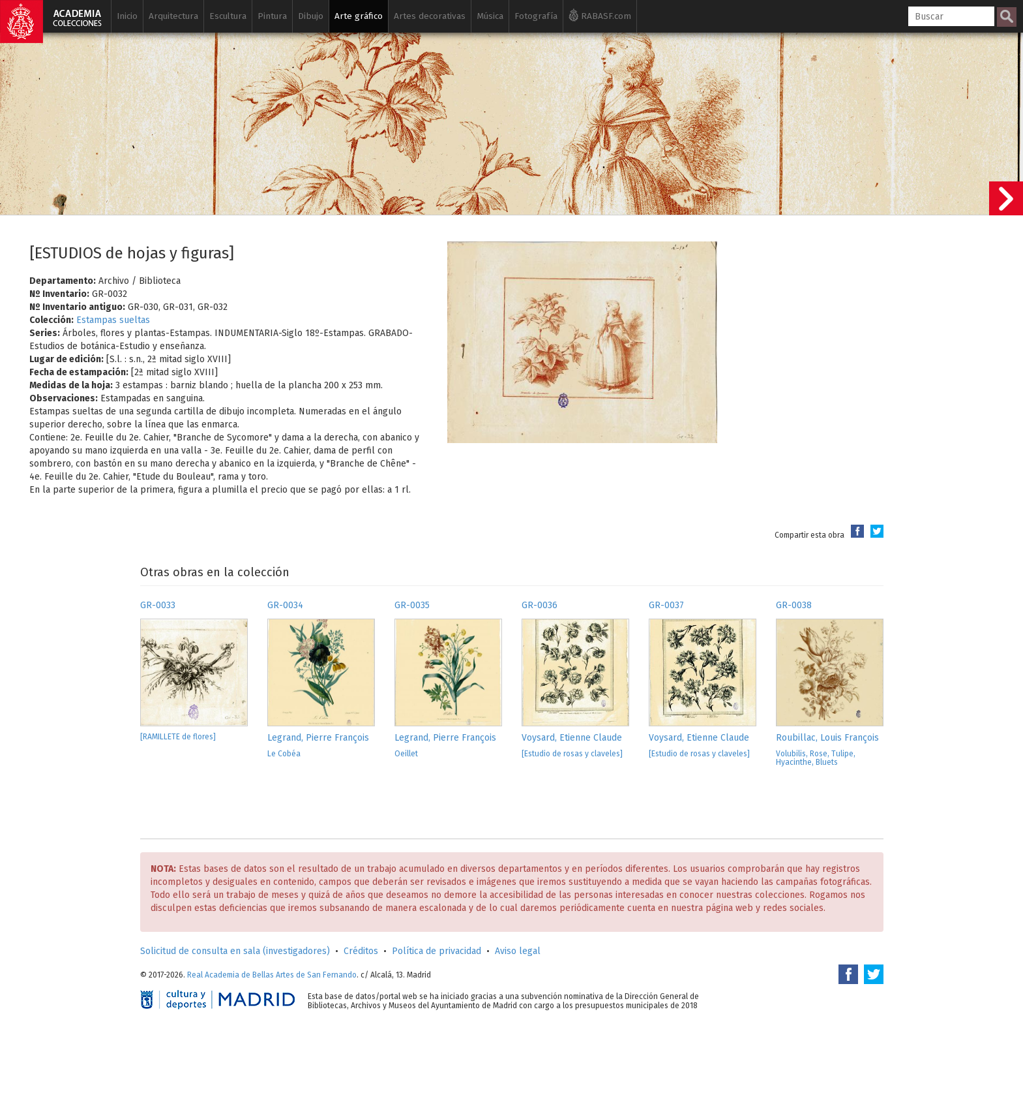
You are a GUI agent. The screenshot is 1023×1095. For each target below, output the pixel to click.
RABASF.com (600, 15)
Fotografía (535, 16)
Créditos (361, 951)
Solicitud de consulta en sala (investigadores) (235, 951)
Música (490, 16)
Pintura (272, 16)
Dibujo (310, 16)
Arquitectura (173, 16)
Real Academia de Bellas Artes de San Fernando (272, 974)
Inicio (127, 16)
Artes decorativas (430, 16)
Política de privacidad (436, 951)
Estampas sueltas (113, 320)
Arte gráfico (358, 16)
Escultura (227, 16)
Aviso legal (518, 951)
